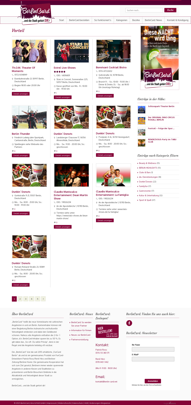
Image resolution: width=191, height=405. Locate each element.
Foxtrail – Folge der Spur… (161, 128)
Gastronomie (145, 191)
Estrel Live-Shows (65, 67)
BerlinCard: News (153, 20)
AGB (86, 402)
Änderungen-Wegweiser (99, 402)
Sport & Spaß (145, 200)
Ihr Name (136, 344)
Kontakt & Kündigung (177, 20)
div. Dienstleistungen (148, 177)
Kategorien (121, 20)
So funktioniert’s (102, 20)
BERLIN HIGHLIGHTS (148, 168)
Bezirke (136, 20)
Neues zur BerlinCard (80, 334)
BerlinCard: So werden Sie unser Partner (81, 323)
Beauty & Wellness (147, 163)
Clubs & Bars (145, 172)
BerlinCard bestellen (79, 20)
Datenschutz (77, 402)
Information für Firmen (81, 330)
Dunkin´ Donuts (63, 133)
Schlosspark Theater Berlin (161, 106)
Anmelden (153, 380)
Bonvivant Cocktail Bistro (111, 67)
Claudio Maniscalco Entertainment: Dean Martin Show (71, 195)
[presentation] (153, 370)
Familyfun (143, 186)
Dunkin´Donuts (145, 181)
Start (61, 20)
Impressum (52, 402)
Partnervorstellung (79, 339)
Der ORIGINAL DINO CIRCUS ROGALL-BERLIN (161, 118)
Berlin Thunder (21, 133)
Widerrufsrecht (64, 402)
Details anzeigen (21, 94)
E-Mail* (135, 354)
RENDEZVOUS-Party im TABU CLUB (162, 140)
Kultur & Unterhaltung (149, 195)
